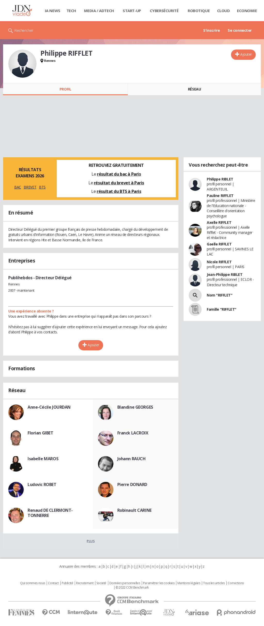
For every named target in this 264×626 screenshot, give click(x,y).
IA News (52, 10)
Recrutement (84, 583)
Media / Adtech (99, 10)
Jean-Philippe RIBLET (225, 274)
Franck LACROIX (132, 433)
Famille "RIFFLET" (221, 309)
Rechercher (24, 30)
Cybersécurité (164, 10)
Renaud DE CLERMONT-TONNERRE (50, 512)
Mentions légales (188, 583)
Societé (101, 583)
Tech (71, 10)
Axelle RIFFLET (219, 222)
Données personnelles (124, 583)
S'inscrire (211, 30)
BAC (17, 187)
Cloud (223, 10)
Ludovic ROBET (42, 484)
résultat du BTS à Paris (119, 191)
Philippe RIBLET (220, 179)
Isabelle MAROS (43, 459)
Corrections (236, 583)
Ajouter (246, 54)
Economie (247, 10)
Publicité (67, 583)
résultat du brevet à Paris (119, 183)
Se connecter (240, 30)
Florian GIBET (40, 433)
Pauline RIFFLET (220, 195)
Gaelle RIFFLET (219, 244)
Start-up (132, 10)
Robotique (199, 10)
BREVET (30, 187)
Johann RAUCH (131, 459)
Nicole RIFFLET (219, 261)
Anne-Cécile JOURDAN (49, 407)
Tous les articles (214, 583)
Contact (53, 583)
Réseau (194, 89)
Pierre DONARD (132, 484)
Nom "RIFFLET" (220, 295)
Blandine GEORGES (135, 407)
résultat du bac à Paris (119, 174)
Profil (65, 89)
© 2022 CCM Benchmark (132, 587)
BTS (42, 187)
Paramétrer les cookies (159, 583)
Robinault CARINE (134, 510)
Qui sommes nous (32, 583)
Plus (91, 541)
